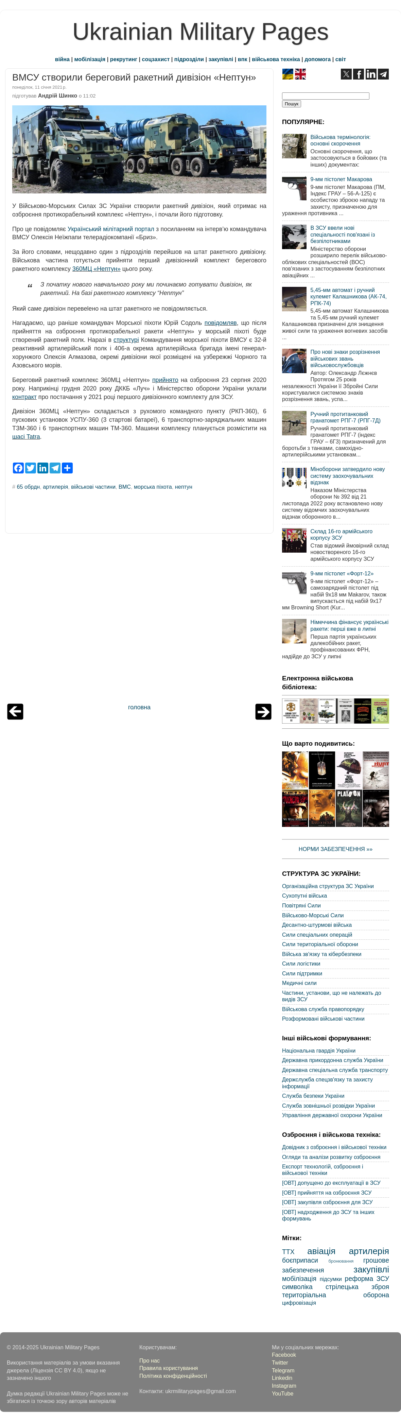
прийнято (165, 380)
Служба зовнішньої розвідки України (328, 1106)
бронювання (340, 1261)
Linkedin (282, 1378)
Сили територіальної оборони (320, 944)
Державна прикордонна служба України (332, 1060)
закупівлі (221, 59)
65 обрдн (28, 487)
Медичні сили (299, 983)
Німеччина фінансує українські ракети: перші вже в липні (349, 625)
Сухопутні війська (304, 895)
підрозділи (189, 59)
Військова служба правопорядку (323, 1009)
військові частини (93, 487)
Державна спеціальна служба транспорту (335, 1070)
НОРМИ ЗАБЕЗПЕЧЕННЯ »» (336, 849)
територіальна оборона (335, 1295)
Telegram (283, 1370)
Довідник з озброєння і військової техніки (334, 1147)
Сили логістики (301, 963)
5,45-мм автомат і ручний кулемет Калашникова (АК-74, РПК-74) (348, 296)
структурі (126, 339)
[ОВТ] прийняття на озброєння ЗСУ (327, 1193)
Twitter (280, 1362)
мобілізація (90, 59)
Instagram (284, 1386)
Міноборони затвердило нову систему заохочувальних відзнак (347, 475)
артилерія (55, 487)
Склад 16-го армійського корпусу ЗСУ (341, 534)
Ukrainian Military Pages (200, 31)
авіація (321, 1251)
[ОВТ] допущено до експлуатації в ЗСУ (331, 1183)
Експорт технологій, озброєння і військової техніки (322, 1169)
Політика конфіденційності (173, 1376)
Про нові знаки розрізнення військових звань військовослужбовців (345, 358)
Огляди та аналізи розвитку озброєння (331, 1157)
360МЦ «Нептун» (96, 268)
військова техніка (276, 59)
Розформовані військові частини (323, 1019)
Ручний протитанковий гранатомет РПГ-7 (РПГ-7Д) (345, 417)
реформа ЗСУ (367, 1278)
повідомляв (221, 322)
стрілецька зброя (357, 1286)
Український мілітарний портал (111, 229)
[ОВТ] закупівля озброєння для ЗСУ (327, 1202)
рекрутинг (123, 59)
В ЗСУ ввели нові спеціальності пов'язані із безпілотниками (342, 234)
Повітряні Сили (301, 905)
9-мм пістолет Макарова (341, 179)
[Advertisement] (139, 620)
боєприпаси (300, 1260)
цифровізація (299, 1303)
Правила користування (168, 1368)
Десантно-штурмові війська (317, 925)
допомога (317, 59)
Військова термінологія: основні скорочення (340, 140)
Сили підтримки (302, 973)
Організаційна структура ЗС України (328, 886)
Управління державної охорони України (332, 1115)
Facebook (284, 1355)
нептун (183, 487)
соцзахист (156, 59)
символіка (297, 1286)
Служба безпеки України (313, 1096)
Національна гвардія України (318, 1050)
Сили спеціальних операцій (317, 935)
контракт (24, 397)
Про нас (149, 1360)
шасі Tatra (26, 436)
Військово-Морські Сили (313, 915)
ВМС (125, 487)
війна (62, 59)
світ (340, 59)
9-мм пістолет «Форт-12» (341, 573)
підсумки (331, 1279)
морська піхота (153, 487)
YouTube (283, 1393)
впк (242, 59)
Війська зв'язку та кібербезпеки (322, 954)
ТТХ (288, 1251)
